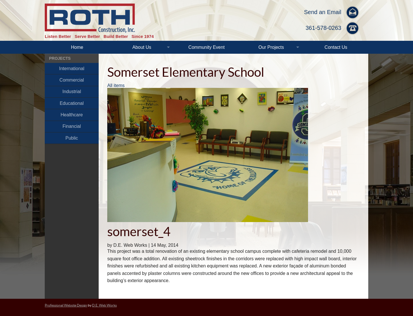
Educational (72, 103)
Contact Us (336, 47)
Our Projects (271, 47)
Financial (72, 126)
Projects (60, 58)
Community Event (206, 47)
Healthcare (72, 114)
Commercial (71, 80)
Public (71, 138)
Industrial (72, 91)
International (71, 68)
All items (115, 85)
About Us (141, 47)
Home (77, 47)
